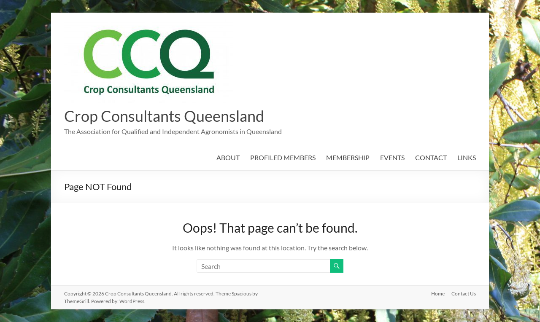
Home (438, 293)
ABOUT (228, 157)
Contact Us (463, 293)
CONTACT (431, 157)
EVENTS (392, 157)
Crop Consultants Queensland (164, 116)
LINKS (466, 157)
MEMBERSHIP (348, 157)
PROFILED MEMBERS (283, 157)
